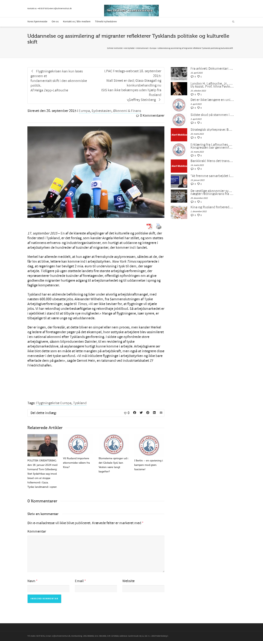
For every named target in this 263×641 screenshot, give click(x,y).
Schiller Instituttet (115, 48)
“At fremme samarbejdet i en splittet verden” (212, 175)
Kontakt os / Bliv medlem (77, 21)
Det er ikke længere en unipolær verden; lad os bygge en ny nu (212, 99)
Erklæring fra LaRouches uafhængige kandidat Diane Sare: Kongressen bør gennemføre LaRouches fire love (212, 146)
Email (79, 581)
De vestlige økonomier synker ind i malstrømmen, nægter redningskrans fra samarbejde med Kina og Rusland (212, 192)
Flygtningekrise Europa (53, 403)
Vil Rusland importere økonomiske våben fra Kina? (76, 463)
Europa (84, 110)
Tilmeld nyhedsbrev (106, 21)
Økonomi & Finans (127, 110)
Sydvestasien (101, 110)
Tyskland (80, 403)
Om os (55, 21)
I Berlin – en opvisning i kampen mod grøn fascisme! (148, 465)
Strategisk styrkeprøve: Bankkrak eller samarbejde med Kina (212, 129)
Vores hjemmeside (37, 21)
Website (128, 581)
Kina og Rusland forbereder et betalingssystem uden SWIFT (212, 207)
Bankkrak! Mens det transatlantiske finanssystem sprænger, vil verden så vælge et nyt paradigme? (212, 160)
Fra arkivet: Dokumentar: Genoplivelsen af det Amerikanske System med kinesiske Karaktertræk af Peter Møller (212, 68)
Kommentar (36, 531)
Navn (31, 581)
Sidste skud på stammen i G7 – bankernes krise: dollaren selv (212, 114)
